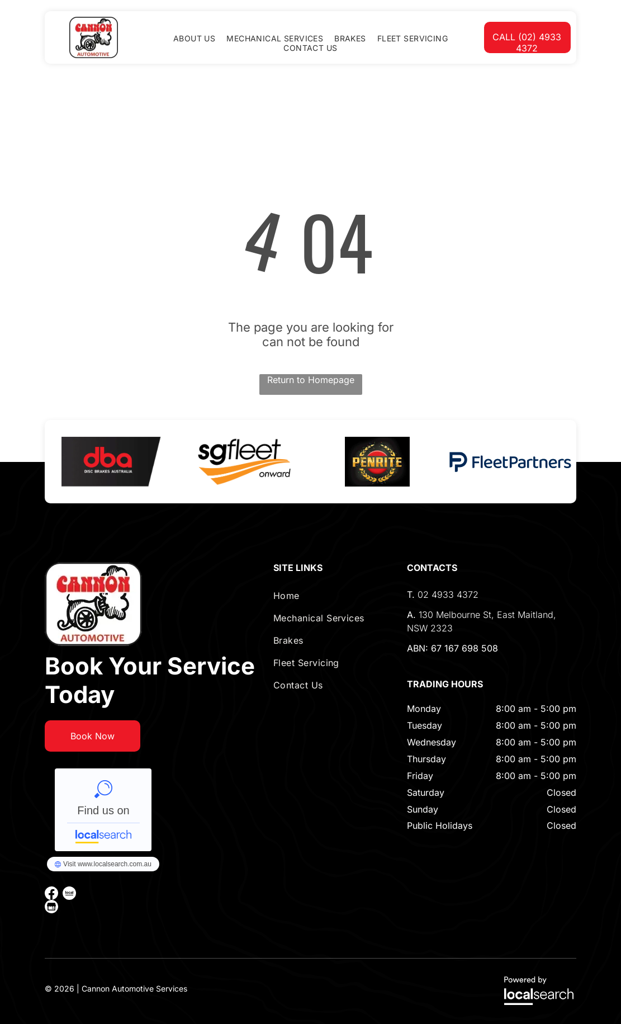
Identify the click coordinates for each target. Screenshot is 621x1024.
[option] (111, 462)
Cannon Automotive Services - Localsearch (103, 809)
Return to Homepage (310, 379)
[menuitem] (194, 38)
